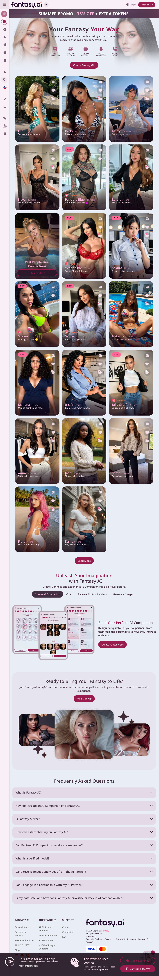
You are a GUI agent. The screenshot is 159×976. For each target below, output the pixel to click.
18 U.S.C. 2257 (22, 945)
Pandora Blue (81, 199)
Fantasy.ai (106, 930)
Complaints (68, 932)
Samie (75, 336)
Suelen (29, 336)
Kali (73, 541)
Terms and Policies (25, 940)
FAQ (64, 937)
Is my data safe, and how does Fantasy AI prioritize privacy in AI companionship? (69, 898)
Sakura (123, 267)
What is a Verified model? (32, 858)
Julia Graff (125, 404)
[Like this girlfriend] (53, 90)
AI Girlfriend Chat (48, 935)
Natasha (124, 336)
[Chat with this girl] (53, 82)
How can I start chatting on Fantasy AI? (42, 832)
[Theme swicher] (4, 72)
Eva (26, 131)
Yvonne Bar (80, 267)
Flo (26, 541)
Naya (27, 199)
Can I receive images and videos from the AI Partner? (51, 871)
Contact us (67, 927)
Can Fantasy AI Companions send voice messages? (49, 845)
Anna (27, 473)
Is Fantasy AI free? (28, 819)
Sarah (122, 473)
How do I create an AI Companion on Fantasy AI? (48, 805)
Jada (74, 473)
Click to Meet (37, 273)
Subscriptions (22, 927)
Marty (122, 131)
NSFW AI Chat (46, 940)
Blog (17, 950)
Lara (121, 199)
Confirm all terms (137, 969)
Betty (74, 131)
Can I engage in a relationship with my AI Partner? (49, 885)
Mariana (30, 404)
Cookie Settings (137, 960)
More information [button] (30, 965)
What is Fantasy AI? (28, 792)
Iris (73, 404)
